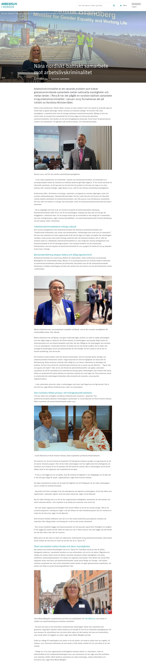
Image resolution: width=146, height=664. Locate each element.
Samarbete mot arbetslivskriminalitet (45, 13)
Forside (10, 13)
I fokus (17, 13)
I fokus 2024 (26, 13)
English (134, 7)
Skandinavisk (136, 4)
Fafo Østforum (90, 619)
